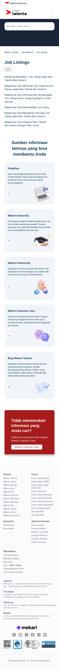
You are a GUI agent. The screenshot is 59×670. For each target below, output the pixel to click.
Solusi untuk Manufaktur (42, 505)
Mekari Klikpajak (11, 502)
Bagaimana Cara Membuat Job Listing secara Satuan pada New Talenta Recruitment (29, 87)
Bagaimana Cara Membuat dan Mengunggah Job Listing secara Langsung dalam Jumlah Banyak (28, 98)
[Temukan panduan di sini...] (29, 26)
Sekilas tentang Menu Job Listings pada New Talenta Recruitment (29, 78)
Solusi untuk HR (38, 491)
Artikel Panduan (38, 542)
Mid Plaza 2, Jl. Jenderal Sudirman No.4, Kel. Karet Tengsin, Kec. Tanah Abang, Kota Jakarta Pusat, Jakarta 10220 (27, 585)
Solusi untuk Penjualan (41, 498)
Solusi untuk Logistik (40, 508)
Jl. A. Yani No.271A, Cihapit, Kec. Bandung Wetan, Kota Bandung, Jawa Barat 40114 (29, 606)
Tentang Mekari (10, 555)
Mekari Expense (10, 495)
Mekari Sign (8, 488)
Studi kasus (8, 525)
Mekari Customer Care (27, 447)
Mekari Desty (9, 512)
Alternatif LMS (37, 515)
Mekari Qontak (10, 485)
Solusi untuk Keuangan (41, 494)
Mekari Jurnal (9, 481)
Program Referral (39, 535)
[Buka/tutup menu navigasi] (51, 12)
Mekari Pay (8, 505)
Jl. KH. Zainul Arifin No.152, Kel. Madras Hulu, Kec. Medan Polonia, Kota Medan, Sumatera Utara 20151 (26, 617)
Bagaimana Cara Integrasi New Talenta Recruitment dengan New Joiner (25, 124)
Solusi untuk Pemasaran (42, 501)
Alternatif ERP (37, 511)
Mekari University (11, 515)
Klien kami (8, 562)
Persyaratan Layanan (13, 572)
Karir (5, 565)
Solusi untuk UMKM (40, 481)
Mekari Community (39, 532)
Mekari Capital (10, 508)
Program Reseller (39, 538)
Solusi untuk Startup (40, 478)
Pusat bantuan (37, 525)
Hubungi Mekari (38, 528)
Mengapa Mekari (11, 558)
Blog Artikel (8, 528)
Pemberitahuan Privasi (13, 568)
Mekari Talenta (10, 478)
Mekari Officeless (11, 498)
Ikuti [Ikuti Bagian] (8, 69)
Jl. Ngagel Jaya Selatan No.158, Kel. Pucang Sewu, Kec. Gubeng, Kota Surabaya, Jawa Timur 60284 (26, 595)
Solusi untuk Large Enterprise (39, 486)
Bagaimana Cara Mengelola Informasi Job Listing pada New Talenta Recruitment (27, 115)
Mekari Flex (8, 492)
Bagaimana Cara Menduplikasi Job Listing (27, 107)
